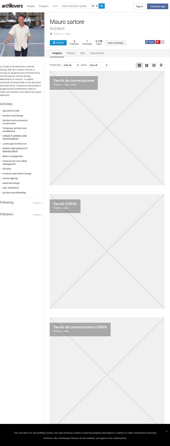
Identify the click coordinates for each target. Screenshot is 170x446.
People (31, 6)
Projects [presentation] (57, 53)
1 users (36, 202)
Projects (43, 6)
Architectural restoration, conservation (15, 122)
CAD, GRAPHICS (10, 187)
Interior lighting (10, 178)
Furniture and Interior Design (16, 173)
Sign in (139, 6)
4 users (36, 214)
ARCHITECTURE (10, 110)
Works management (12, 156)
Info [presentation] (82, 53)
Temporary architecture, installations (14, 129)
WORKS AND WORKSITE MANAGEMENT (15, 150)
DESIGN (6, 168)
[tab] (57, 53)
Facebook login (157, 6)
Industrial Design (11, 183)
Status (84, 64)
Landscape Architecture (14, 143)
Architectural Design (12, 115)
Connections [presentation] (97, 53)
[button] (139, 65)
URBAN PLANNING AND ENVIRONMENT (14, 137)
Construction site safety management (14, 162)
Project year (55, 64)
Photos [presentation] (71, 53)
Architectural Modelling (14, 192)
